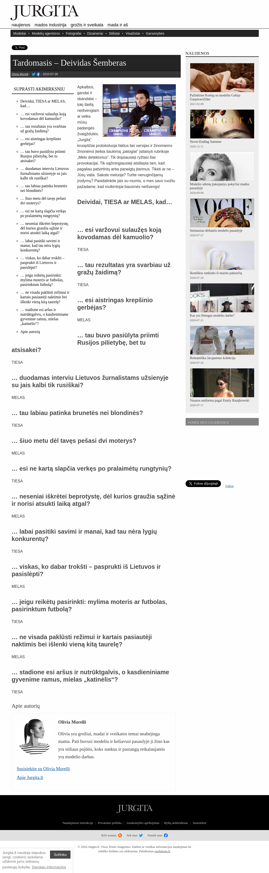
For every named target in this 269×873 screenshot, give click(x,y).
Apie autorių (30, 332)
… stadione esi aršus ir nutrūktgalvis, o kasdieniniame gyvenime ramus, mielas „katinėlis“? (44, 317)
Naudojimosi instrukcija (78, 823)
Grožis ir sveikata (87, 24)
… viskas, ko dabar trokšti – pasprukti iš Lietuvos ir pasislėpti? (42, 262)
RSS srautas (111, 835)
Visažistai (133, 33)
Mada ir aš (118, 24)
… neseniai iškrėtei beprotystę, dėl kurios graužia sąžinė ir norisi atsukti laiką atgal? (44, 228)
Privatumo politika (109, 823)
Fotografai (73, 33)
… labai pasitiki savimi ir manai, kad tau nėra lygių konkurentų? (40, 245)
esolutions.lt (162, 851)
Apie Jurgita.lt (30, 777)
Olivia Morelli (20, 74)
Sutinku (60, 854)
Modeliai (19, 33)
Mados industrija (51, 24)
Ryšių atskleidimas (176, 823)
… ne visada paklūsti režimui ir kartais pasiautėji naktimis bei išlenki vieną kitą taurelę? (45, 297)
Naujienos (21, 24)
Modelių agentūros (46, 33)
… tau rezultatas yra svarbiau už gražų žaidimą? (43, 128)
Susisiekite (199, 823)
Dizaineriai (95, 33)
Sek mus (135, 835)
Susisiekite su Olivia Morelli (43, 768)
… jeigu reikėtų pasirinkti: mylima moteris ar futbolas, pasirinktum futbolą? (42, 280)
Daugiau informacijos (49, 867)
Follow (230, 486)
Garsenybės (155, 33)
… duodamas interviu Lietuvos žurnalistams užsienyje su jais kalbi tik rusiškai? (44, 173)
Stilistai (114, 33)
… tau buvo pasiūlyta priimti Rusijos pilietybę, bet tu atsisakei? (43, 156)
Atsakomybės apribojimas (142, 823)
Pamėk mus (158, 835)
